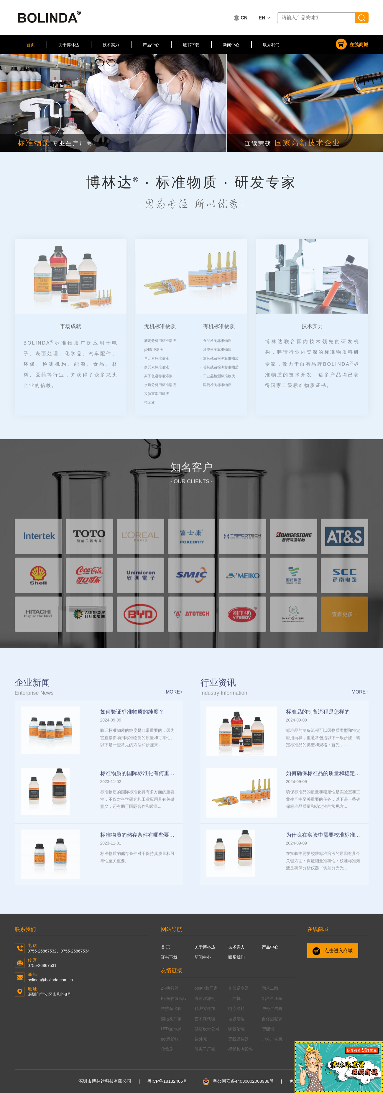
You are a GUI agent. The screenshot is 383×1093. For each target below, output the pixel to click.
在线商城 (352, 44)
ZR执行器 (170, 988)
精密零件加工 (207, 1008)
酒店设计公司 (207, 1028)
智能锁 (268, 1028)
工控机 (234, 998)
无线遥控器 (238, 1039)
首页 (31, 44)
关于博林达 (68, 44)
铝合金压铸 (272, 998)
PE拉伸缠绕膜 (174, 998)
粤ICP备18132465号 (167, 1081)
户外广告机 (272, 1008)
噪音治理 (236, 1028)
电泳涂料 (236, 1008)
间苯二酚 (270, 988)
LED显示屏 (171, 1028)
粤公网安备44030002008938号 (238, 1081)
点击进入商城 (333, 951)
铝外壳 (201, 1039)
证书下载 (191, 44)
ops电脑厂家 (206, 988)
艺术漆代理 (205, 1018)
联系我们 (271, 44)
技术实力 (111, 44)
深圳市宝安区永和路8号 (49, 994)
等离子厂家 (205, 1049)
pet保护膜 (170, 1039)
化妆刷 (167, 1049)
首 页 (165, 947)
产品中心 (151, 44)
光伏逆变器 (238, 988)
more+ (174, 702)
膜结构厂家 (171, 1018)
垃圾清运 (236, 1018)
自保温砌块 (272, 1018)
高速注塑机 (205, 998)
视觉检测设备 (240, 1049)
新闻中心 (231, 44)
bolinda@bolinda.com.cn (50, 980)
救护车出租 (171, 1008)
